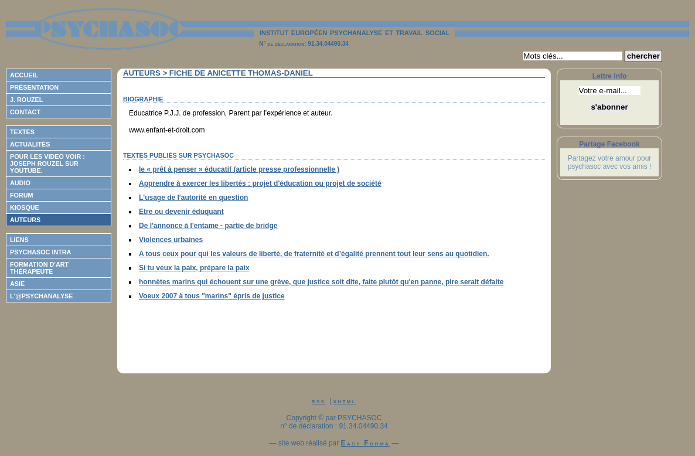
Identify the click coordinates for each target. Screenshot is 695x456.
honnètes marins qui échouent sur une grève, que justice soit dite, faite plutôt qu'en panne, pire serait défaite (321, 282)
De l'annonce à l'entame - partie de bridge (208, 226)
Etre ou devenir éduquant (181, 211)
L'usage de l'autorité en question (193, 197)
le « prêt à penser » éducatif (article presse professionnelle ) (239, 169)
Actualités (30, 144)
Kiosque (24, 207)
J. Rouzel (26, 99)
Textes (22, 131)
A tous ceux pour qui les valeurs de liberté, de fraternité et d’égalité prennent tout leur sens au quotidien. (314, 254)
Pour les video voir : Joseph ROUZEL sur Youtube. (47, 163)
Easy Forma (365, 443)
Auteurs (25, 219)
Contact (25, 111)
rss (319, 401)
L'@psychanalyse (41, 296)
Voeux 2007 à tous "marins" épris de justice (212, 296)
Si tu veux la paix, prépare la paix (194, 268)
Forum (21, 195)
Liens (19, 239)
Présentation (34, 87)
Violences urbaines (171, 240)
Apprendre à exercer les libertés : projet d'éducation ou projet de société (260, 183)
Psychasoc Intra (40, 252)
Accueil (24, 75)
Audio (20, 182)
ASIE (17, 283)
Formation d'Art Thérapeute (39, 268)
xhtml (345, 401)
